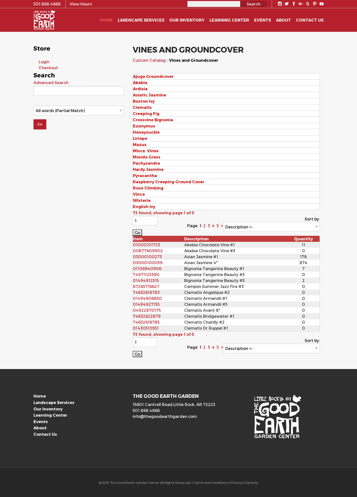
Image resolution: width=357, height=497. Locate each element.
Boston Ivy (144, 101)
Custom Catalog (150, 60)
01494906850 (147, 298)
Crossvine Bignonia (153, 119)
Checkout (48, 67)
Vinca (139, 194)
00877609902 (148, 250)
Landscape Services (53, 402)
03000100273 (147, 256)
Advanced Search (50, 82)
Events (40, 421)
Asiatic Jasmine (149, 95)
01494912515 (146, 280)
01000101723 (146, 244)
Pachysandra (146, 163)
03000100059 (148, 262)
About (40, 427)
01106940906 (147, 268)
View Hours (81, 3)
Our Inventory (47, 408)
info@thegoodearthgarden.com (165, 416)
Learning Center (50, 415)
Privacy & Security (244, 482)
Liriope (140, 138)
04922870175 (147, 310)
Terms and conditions (210, 482)
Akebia (140, 82)
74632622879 (147, 316)
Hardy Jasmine (148, 169)
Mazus (140, 144)
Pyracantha (145, 175)
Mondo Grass (146, 157)
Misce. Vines (146, 150)
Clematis (142, 107)
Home (39, 396)
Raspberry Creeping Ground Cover (168, 181)
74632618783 (146, 292)
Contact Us (45, 434)
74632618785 (146, 322)
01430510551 (146, 328)
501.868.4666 (146, 410)
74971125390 (146, 274)
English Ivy (144, 206)
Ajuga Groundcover (153, 76)
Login (44, 61)
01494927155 (146, 304)
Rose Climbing (148, 188)
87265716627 (146, 286)
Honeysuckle (146, 132)
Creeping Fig (146, 113)
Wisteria (141, 200)
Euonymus (144, 126)
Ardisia (140, 88)
